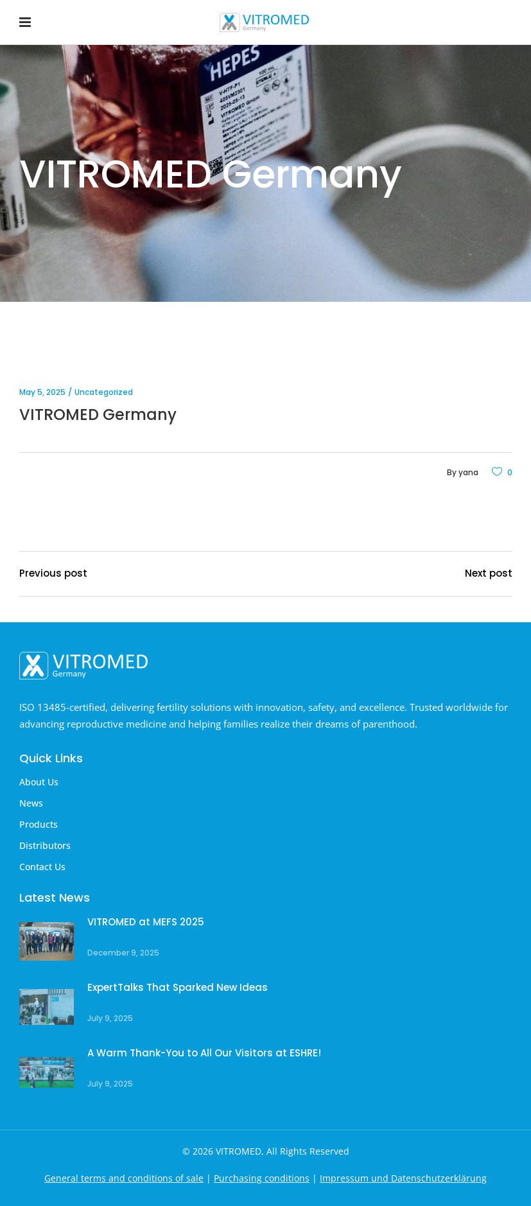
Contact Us (42, 867)
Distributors (45, 845)
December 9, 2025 (123, 952)
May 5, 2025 (42, 392)
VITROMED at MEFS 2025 (145, 922)
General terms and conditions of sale (124, 1178)
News (31, 803)
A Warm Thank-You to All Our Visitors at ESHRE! (204, 1053)
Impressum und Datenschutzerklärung (403, 1178)
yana (468, 472)
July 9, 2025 (110, 1018)
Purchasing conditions (261, 1178)
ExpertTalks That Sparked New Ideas (177, 987)
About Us (38, 782)
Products (38, 824)
